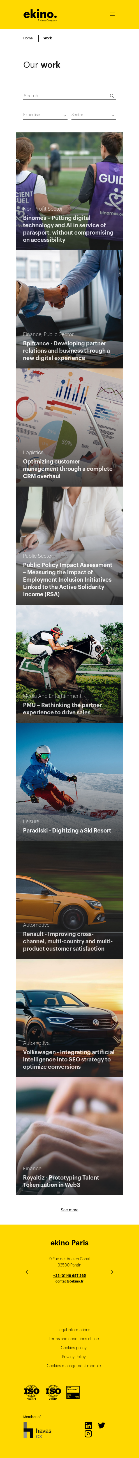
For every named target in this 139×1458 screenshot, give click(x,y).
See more (69, 1210)
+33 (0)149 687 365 (69, 1275)
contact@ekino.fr (69, 1281)
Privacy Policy (74, 1357)
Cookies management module (74, 1366)
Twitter (101, 1425)
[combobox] (45, 116)
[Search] (112, 96)
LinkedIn (88, 1425)
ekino (40, 14)
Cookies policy (74, 1348)
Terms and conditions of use (74, 1339)
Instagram (88, 1433)
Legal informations (73, 1330)
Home (28, 38)
